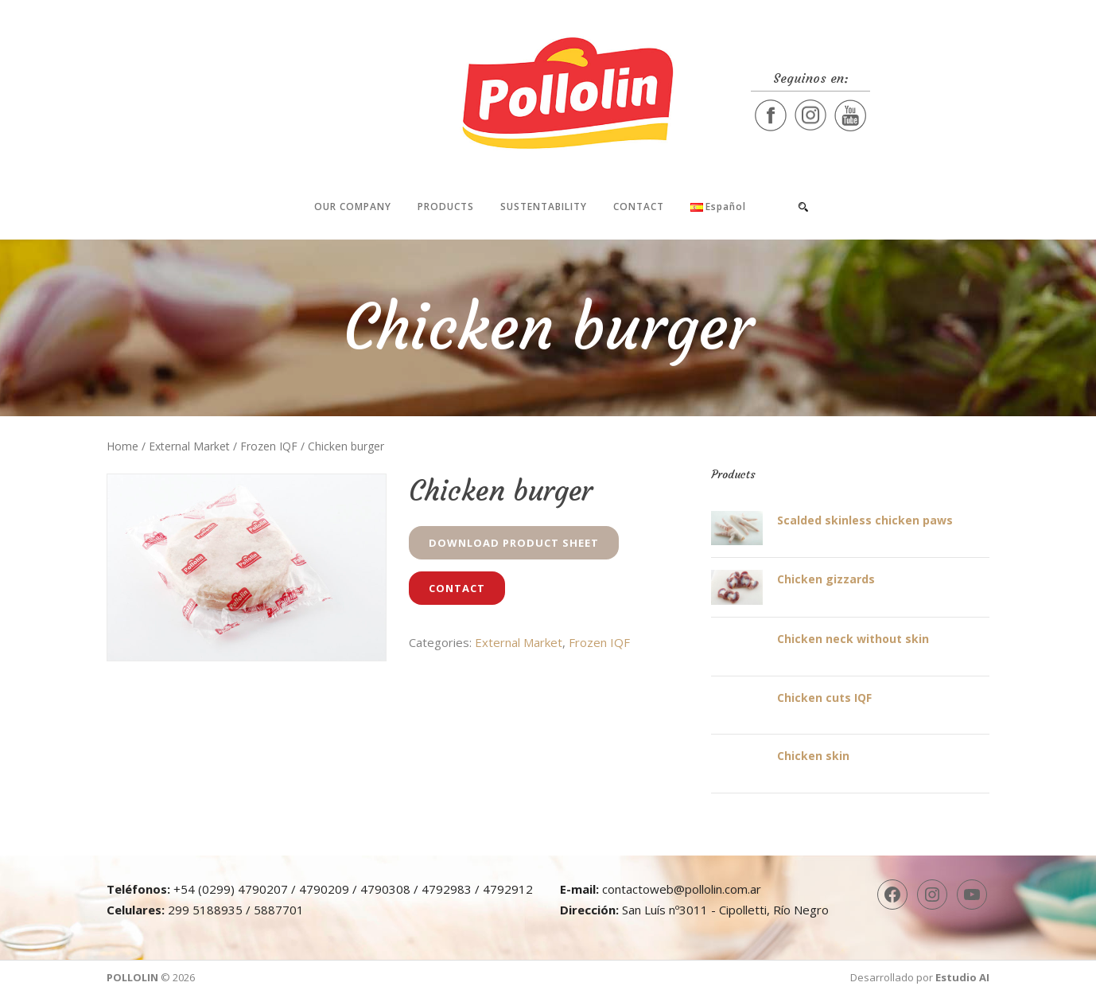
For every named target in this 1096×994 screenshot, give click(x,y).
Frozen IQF (268, 446)
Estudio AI (962, 977)
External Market (189, 446)
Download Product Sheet (514, 543)
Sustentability (543, 206)
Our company (352, 206)
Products (446, 206)
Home (122, 446)
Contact (638, 206)
